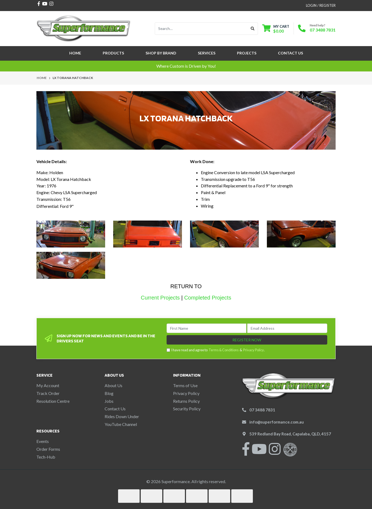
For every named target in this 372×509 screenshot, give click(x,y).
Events (42, 441)
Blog (109, 393)
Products (113, 53)
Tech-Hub (45, 456)
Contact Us (290, 53)
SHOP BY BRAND (161, 53)
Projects (246, 53)
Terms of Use (185, 385)
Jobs (109, 401)
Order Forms (48, 449)
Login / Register (321, 5)
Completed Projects (207, 298)
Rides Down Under (122, 416)
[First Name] (207, 328)
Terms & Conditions (224, 350)
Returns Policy (186, 401)
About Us (113, 385)
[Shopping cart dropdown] (276, 29)
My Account (47, 385)
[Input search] (201, 28)
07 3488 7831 (323, 29)
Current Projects (160, 298)
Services (206, 53)
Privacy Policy (253, 350)
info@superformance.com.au (276, 421)
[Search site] (252, 28)
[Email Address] (287, 328)
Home (75, 53)
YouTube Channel (121, 424)
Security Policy (187, 408)
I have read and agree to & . (216, 350)
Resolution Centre (53, 401)
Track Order (48, 393)
